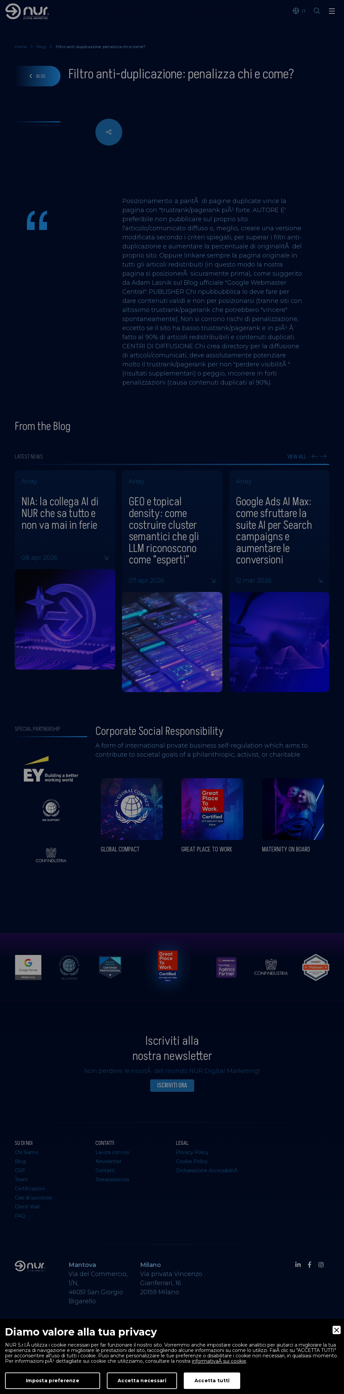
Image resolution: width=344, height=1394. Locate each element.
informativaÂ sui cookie (219, 1361)
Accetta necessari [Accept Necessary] (142, 1381)
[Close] (337, 1330)
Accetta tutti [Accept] (212, 1381)
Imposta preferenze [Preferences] (52, 1381)
